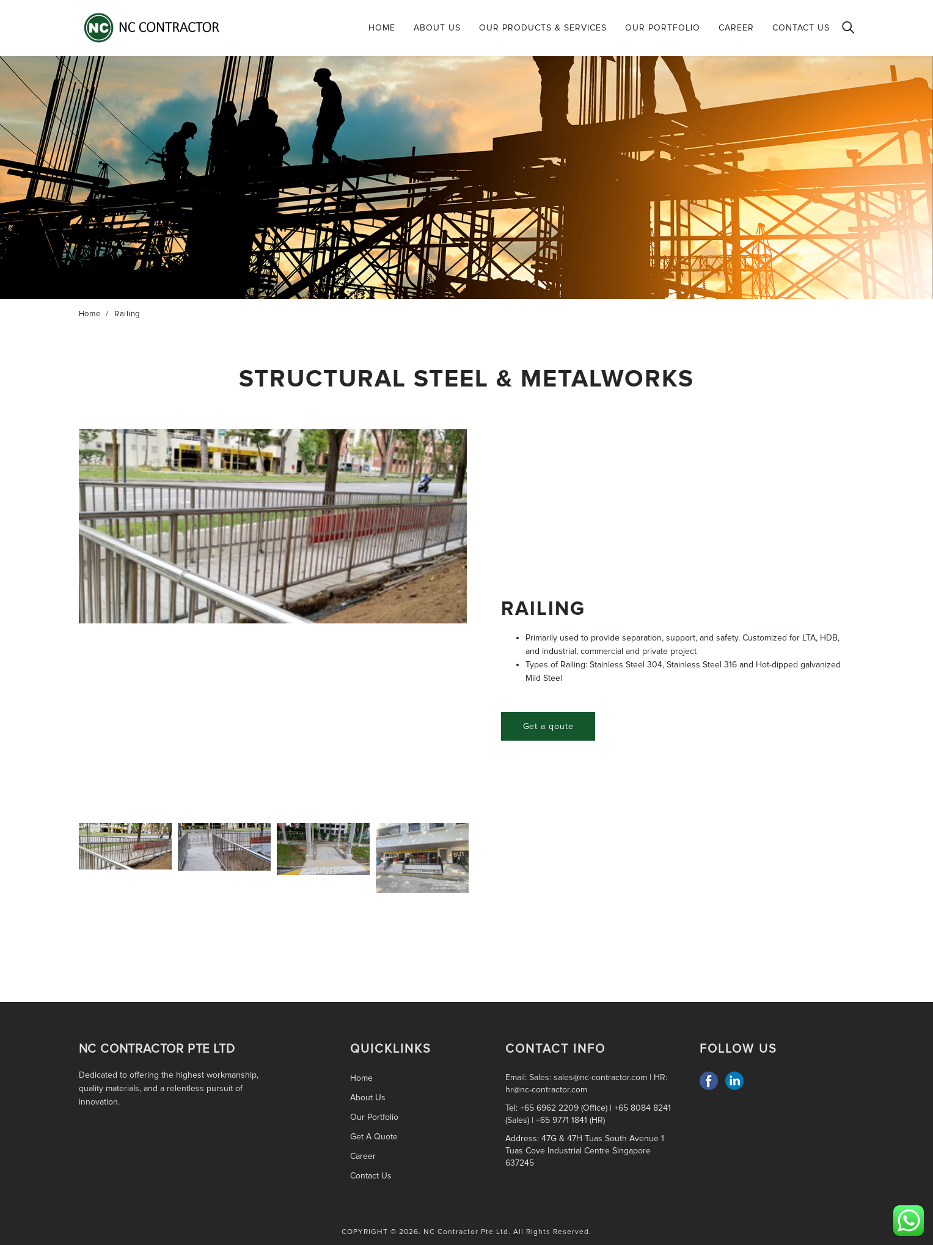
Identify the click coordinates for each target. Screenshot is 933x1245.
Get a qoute (548, 726)
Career (736, 28)
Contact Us (801, 28)
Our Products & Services (543, 28)
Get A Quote (374, 1136)
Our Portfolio (662, 28)
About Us (437, 28)
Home (381, 28)
